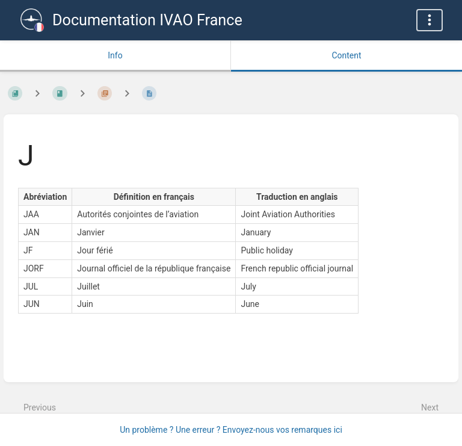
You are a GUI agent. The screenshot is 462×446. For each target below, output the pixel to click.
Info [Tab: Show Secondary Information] (115, 55)
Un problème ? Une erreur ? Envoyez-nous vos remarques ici (231, 430)
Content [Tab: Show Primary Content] (346, 55)
